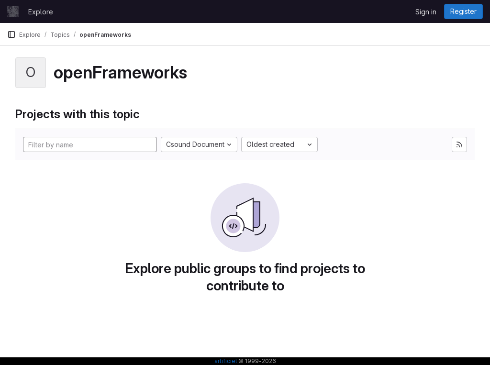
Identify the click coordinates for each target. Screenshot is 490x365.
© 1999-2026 (256, 361)
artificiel (225, 361)
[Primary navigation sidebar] (11, 34)
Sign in (425, 12)
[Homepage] (13, 11)
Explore (40, 12)
